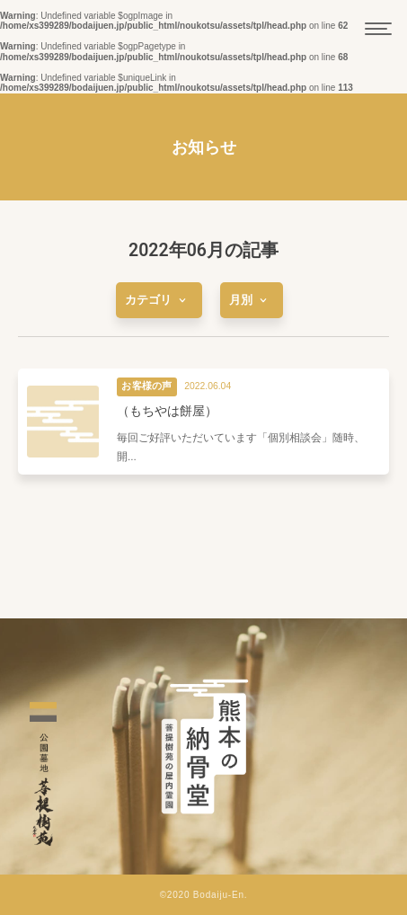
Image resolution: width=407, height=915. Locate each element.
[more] (159, 299)
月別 (251, 300)
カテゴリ (159, 300)
